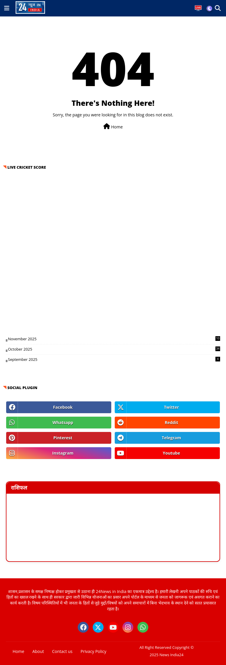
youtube (171, 453)
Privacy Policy (93, 651)
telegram (171, 437)
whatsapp (62, 422)
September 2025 (114, 359)
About (38, 651)
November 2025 (114, 338)
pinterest (62, 437)
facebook (63, 407)
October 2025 (114, 349)
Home (113, 126)
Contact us (62, 651)
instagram (63, 453)
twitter (171, 407)
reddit (171, 422)
